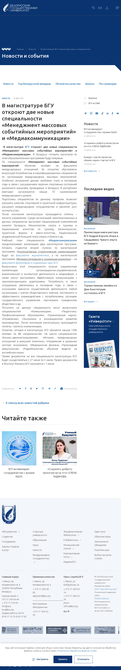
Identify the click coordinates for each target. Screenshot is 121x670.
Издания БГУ (70, 562)
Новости (32, 49)
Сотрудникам (8, 541)
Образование (40, 540)
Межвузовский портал (71, 547)
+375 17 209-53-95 (41, 613)
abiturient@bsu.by (42, 596)
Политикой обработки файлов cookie (77, 651)
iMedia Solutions (101, 598)
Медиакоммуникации (62, 240)
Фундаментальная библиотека (73, 533)
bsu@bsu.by (8, 609)
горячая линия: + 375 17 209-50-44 (10, 598)
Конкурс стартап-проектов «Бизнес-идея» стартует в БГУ (99, 159)
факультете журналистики (32, 255)
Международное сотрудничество (41, 558)
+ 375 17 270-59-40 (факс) (10, 605)
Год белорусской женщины (34, 83)
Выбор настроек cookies (102, 557)
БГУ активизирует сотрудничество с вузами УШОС (19, 473)
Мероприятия (89, 229)
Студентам (7, 536)
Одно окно (100, 531)
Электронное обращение (101, 543)
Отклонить (83, 659)
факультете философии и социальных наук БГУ (30, 262)
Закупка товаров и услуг (10, 548)
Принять (62, 659)
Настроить (40, 659)
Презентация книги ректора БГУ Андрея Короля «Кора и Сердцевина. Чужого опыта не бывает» (101, 238)
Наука (36, 545)
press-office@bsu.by (71, 605)
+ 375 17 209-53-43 (72, 598)
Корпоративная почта (72, 555)
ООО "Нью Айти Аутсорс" (105, 589)
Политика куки (101, 550)
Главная (20, 49)
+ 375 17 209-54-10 (72, 591)
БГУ (27, 146)
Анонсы (89, 83)
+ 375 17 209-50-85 (41, 591)
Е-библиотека (72, 540)
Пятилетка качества (68, 83)
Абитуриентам (10, 531)
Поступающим (107, 83)
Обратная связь (102, 536)
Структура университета (40, 533)
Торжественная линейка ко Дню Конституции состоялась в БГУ (100, 289)
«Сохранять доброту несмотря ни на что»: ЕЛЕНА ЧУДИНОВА (60, 473)
